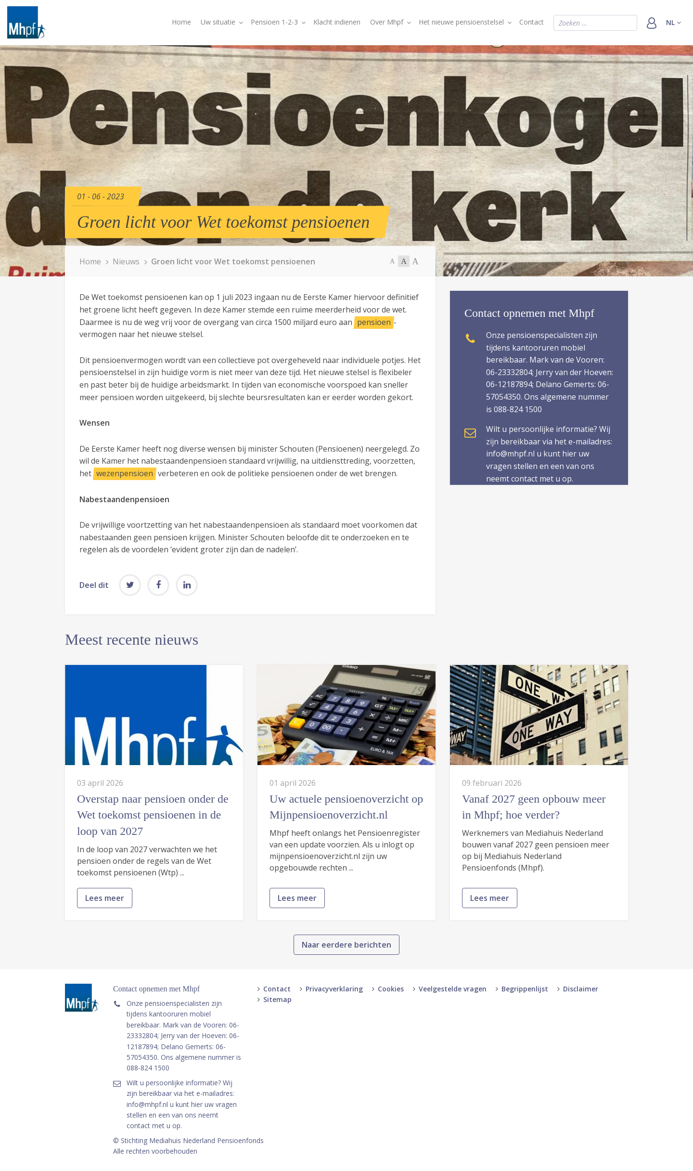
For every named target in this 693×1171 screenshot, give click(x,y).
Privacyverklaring (334, 988)
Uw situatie (218, 21)
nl (673, 22)
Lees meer (104, 942)
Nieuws (126, 261)
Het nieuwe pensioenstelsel (461, 21)
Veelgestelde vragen (453, 988)
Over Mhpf (386, 21)
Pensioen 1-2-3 (274, 21)
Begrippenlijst (524, 988)
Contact (531, 21)
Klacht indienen (336, 21)
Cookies (391, 988)
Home (181, 21)
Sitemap (277, 999)
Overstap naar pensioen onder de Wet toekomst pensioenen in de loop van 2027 (153, 859)
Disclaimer (580, 988)
